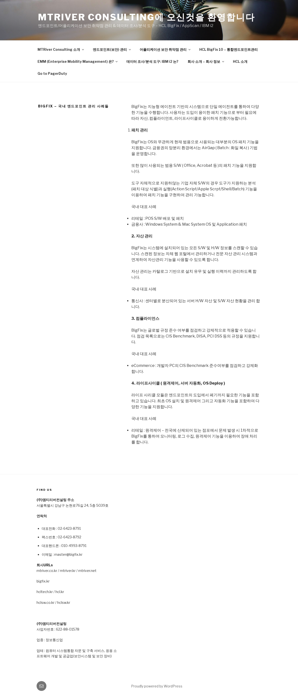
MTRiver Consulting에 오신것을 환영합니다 (146, 17)
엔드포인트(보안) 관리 (112, 49)
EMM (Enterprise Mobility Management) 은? (78, 61)
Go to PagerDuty (52, 73)
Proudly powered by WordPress (156, 686)
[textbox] (80, 540)
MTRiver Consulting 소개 (61, 49)
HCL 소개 (240, 61)
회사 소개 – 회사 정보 (206, 61)
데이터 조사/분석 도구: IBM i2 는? (152, 61)
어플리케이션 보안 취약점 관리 (165, 49)
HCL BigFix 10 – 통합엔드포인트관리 (228, 49)
